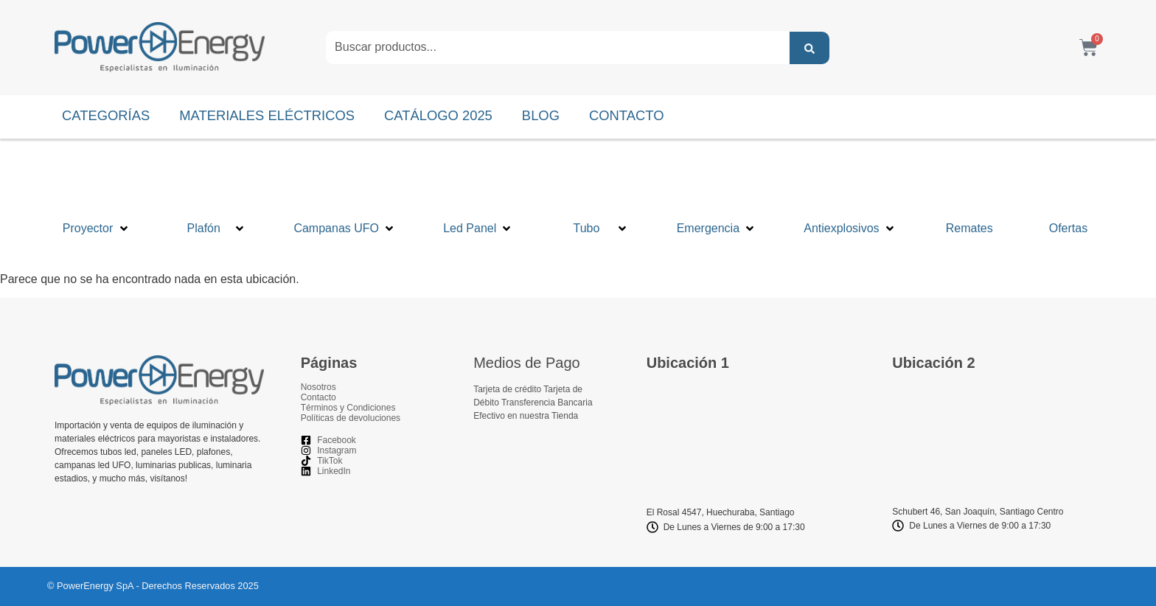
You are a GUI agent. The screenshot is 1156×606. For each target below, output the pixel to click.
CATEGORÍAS (106, 115)
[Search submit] (809, 48)
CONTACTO (626, 115)
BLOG (541, 115)
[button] (96, 200)
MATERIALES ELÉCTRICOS (267, 115)
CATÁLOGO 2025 (438, 115)
